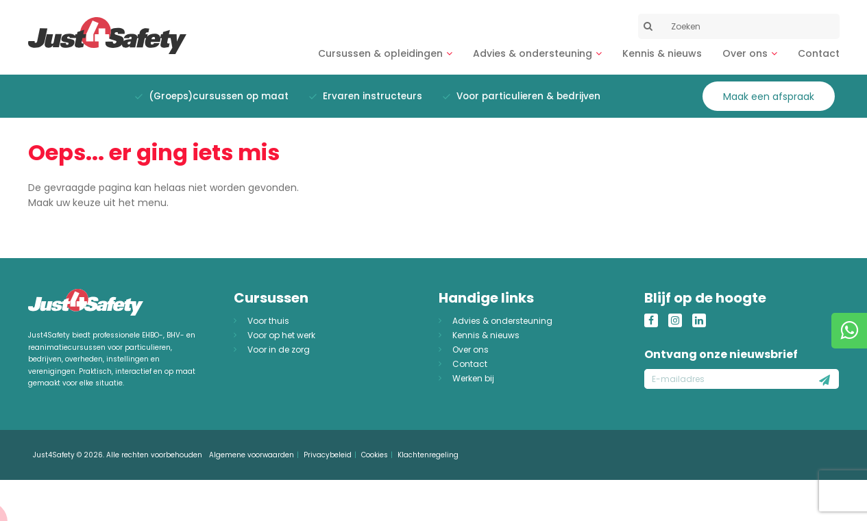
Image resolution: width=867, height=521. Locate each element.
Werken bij (473, 378)
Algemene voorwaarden (251, 455)
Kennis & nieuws (662, 53)
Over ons (745, 53)
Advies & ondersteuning (532, 53)
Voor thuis (268, 321)
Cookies (374, 455)
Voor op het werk (281, 335)
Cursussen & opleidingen (380, 53)
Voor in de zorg (278, 349)
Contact (819, 53)
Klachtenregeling (428, 455)
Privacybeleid (328, 455)
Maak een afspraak (768, 96)
